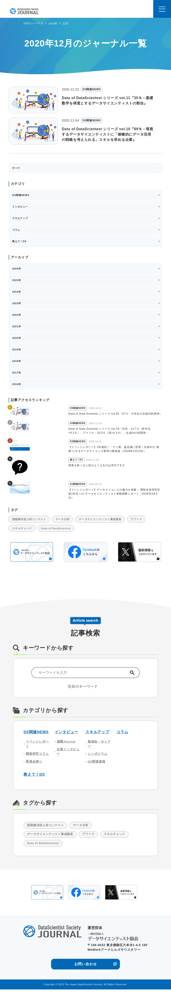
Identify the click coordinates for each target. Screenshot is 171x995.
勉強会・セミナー (99, 747)
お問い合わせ (85, 969)
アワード (142, 522)
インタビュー (66, 735)
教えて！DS (34, 779)
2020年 (53, 23)
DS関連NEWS (36, 735)
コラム (122, 735)
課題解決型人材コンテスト (30, 522)
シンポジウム (97, 758)
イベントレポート (37, 747)
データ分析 (65, 522)
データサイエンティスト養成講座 (104, 522)
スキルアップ (97, 735)
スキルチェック (23, 531)
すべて (16, 168)
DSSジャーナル (34, 23)
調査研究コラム (37, 758)
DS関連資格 (96, 766)
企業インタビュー (68, 755)
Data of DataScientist (59, 531)
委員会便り (34, 766)
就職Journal (66, 745)
